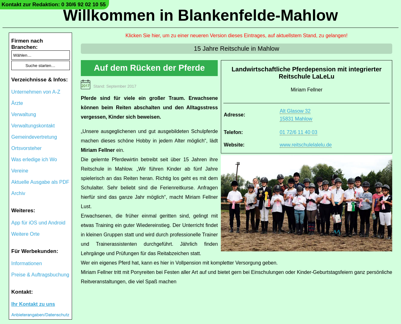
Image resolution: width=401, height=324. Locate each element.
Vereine (19, 170)
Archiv (18, 193)
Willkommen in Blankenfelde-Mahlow (200, 15)
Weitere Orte (25, 234)
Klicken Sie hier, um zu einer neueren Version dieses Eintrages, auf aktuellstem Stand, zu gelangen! (237, 35)
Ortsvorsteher (26, 148)
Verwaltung (23, 114)
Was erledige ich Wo (34, 159)
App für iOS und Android (38, 222)
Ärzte (17, 103)
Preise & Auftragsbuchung (40, 274)
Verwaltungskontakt (33, 125)
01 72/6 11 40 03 (298, 132)
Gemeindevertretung (34, 137)
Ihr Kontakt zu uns (33, 304)
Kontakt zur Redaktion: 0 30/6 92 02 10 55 (54, 5)
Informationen (26, 263)
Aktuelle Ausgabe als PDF (40, 182)
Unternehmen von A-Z (35, 92)
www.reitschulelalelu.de (306, 144)
